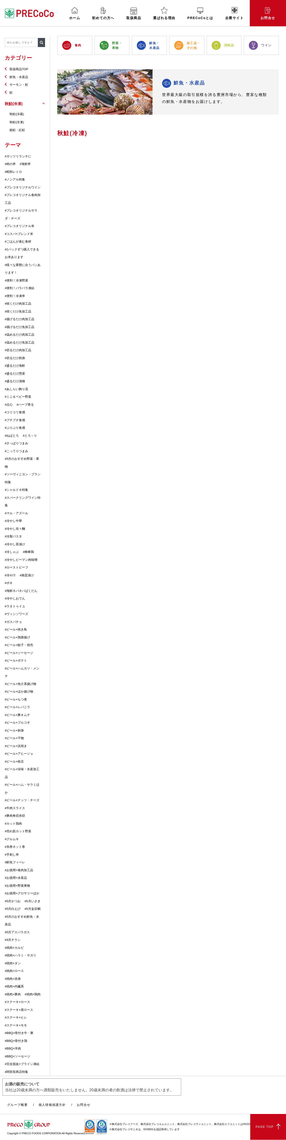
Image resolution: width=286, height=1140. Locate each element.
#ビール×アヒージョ (19, 753)
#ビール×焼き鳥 (16, 629)
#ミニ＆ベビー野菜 (18, 396)
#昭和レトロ (13, 172)
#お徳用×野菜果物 (17, 885)
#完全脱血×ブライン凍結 (22, 1064)
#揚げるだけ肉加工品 (19, 319)
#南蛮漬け (27, 575)
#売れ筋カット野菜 (18, 831)
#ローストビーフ (16, 567)
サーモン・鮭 (19, 84)
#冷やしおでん (15, 598)
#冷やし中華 (13, 521)
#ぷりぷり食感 (15, 427)
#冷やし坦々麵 (15, 528)
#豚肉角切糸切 (15, 815)
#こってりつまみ (16, 451)
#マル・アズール (16, 513)
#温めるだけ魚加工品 (19, 342)
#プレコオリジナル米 (19, 226)
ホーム (74, 13)
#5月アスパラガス (17, 932)
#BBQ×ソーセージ (17, 1056)
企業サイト (234, 13)
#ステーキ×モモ (16, 1025)
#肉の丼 (10, 164)
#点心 (9, 404)
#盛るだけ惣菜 (15, 373)
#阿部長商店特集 (16, 1072)
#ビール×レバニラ (17, 707)
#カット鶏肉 (13, 823)
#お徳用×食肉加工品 (19, 870)
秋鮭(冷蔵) (17, 114)
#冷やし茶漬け (15, 544)
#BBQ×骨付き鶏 (16, 1041)
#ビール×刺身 (14, 730)
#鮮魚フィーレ (15, 862)
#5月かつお (12, 901)
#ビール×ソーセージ (19, 653)
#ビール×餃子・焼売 (19, 645)
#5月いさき (32, 901)
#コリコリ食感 (15, 412)
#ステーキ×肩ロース (19, 1010)
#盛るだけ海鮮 (15, 365)
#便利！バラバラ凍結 (19, 288)
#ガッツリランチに (18, 156)
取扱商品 (133, 14)
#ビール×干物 (14, 738)
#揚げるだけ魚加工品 (19, 327)
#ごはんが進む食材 (18, 241)
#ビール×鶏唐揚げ (17, 637)
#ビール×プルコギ (17, 722)
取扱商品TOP (19, 69)
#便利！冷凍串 (15, 296)
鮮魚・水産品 (19, 77)
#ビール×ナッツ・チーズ (22, 800)
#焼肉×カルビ (14, 947)
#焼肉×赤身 (13, 979)
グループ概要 (17, 1104)
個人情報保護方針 (52, 1104)
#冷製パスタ (13, 536)
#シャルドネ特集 (16, 490)
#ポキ (9, 583)
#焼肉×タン (13, 963)
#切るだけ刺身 (15, 358)
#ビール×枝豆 (14, 761)
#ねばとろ (12, 435)
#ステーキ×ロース (17, 1002)
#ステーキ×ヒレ (16, 1017)
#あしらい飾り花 (16, 389)
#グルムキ (12, 839)
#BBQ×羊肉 (13, 1048)
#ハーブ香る (25, 404)
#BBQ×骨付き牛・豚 (19, 1033)
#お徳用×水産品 (16, 878)
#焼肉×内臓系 (14, 986)
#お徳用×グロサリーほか (22, 893)
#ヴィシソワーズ (16, 614)
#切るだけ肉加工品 (18, 350)
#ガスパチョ (13, 622)
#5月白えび (12, 909)
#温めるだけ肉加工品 (19, 334)
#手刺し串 (12, 854)
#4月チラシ (12, 940)
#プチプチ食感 (15, 420)
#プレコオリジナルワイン (23, 187)
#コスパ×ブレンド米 (19, 234)
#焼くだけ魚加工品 (18, 311)
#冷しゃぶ (12, 552)
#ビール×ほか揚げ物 (19, 691)
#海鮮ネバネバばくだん (21, 591)
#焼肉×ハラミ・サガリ (20, 955)
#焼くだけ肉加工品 (18, 303)
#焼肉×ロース (14, 971)
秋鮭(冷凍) (17, 122)
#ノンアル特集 (15, 179)
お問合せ (267, 13)
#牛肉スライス (15, 808)
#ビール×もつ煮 (16, 699)
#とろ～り (30, 435)
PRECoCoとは (200, 14)
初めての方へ (103, 13)
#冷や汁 (10, 575)
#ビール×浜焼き (16, 746)
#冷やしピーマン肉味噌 (21, 560)
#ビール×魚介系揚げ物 (20, 684)
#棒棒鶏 (28, 552)
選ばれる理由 (164, 13)
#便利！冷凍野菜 (16, 280)
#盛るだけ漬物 (15, 381)
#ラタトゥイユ (15, 606)
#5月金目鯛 (32, 909)
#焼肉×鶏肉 (33, 994)
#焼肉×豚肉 (13, 994)
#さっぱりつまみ (16, 443)
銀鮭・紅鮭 (17, 130)
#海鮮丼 (25, 164)
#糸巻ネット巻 (15, 846)
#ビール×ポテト (16, 660)
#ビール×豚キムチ (17, 715)
